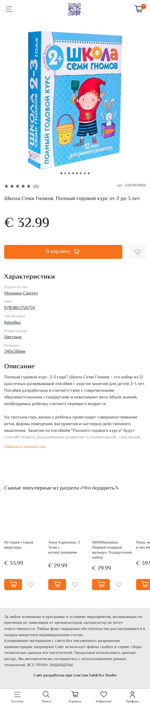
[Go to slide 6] (81, 173)
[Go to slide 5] (77, 173)
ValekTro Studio (103, 675)
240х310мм (14, 351)
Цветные (13, 337)
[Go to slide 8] (88, 173)
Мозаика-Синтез (21, 293)
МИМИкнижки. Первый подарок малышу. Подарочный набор (112, 550)
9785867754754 (19, 308)
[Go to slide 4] (73, 173)
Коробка (12, 322)
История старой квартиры (18, 545)
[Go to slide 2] (65, 173)
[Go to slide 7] (85, 173)
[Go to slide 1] (61, 173)
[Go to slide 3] (69, 173)
